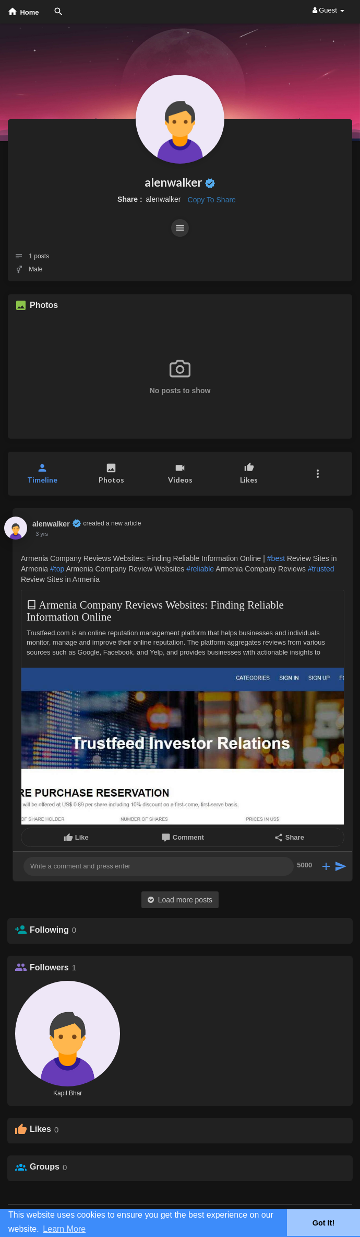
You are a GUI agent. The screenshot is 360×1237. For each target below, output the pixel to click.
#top (57, 569)
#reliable (200, 569)
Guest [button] (328, 10)
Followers (49, 967)
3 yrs (41, 534)
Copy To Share (212, 200)
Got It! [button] (323, 1223)
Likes (40, 1129)
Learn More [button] (64, 1228)
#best (276, 558)
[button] (180, 228)
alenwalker (173, 182)
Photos (44, 305)
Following (49, 929)
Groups (44, 1166)
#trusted (321, 569)
